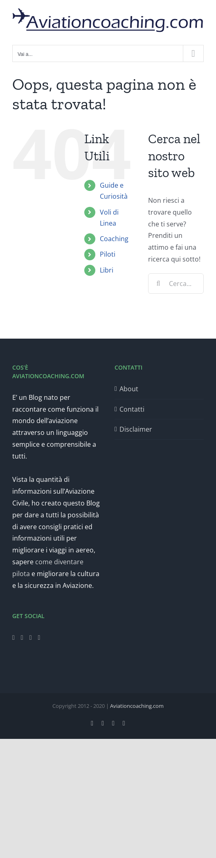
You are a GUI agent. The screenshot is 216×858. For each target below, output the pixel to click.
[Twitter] (22, 637)
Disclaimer (135, 429)
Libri (106, 270)
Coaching (114, 238)
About (128, 388)
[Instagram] (30, 637)
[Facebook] (13, 637)
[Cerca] (158, 283)
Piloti (107, 254)
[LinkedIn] (39, 637)
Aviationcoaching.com (137, 705)
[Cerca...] (176, 283)
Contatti (131, 409)
